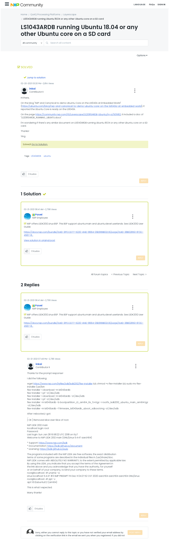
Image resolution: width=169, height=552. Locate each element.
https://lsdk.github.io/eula (54, 449)
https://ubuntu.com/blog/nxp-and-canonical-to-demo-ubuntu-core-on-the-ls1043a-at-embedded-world (81, 106)
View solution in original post (39, 240)
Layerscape (69, 14)
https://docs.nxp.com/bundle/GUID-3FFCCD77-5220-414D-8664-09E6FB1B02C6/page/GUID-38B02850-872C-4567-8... (83, 233)
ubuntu (47, 156)
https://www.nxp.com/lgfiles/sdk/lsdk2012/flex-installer (63, 383)
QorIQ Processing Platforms (45, 14)
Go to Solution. (40, 144)
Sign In (161, 4)
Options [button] (141, 55)
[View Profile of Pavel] (38, 214)
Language (139, 4)
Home (24, 14)
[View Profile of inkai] (32, 88)
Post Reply (135, 532)
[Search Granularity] (32, 43)
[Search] (96, 43)
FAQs (152, 4)
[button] (134, 90)
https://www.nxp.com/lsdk (53, 442)
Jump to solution (36, 77)
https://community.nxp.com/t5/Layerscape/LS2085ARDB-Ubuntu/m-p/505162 (78, 114)
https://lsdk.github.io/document (64, 446)
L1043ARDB (36, 156)
